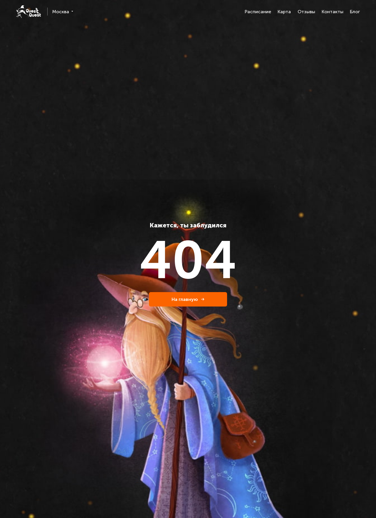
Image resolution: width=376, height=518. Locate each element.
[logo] (28, 11)
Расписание (258, 11)
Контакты (332, 11)
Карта (284, 11)
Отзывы (306, 11)
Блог (355, 11)
